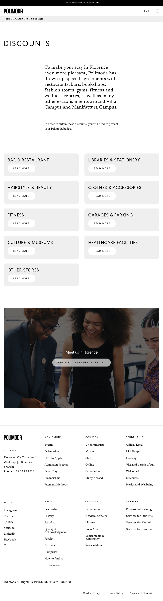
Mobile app (133, 451)
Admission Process (56, 464)
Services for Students (139, 516)
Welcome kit (134, 471)
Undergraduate (94, 445)
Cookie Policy (91, 593)
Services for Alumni (138, 522)
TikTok (8, 516)
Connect (92, 501)
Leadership (51, 509)
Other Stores (23, 270)
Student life (21, 19)
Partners (50, 545)
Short (88, 458)
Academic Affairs (96, 516)
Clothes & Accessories (115, 187)
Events (49, 445)
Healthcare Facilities (113, 242)
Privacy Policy (114, 593)
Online (89, 464)
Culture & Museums (30, 242)
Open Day (51, 471)
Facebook (10, 539)
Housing (131, 458)
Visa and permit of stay (140, 464)
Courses (91, 437)
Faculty (49, 538)
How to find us (54, 558)
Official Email (134, 445)
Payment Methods (56, 484)
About (49, 501)
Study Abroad (94, 478)
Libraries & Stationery (114, 160)
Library (90, 522)
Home (7, 19)
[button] (149, 11)
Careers (132, 501)
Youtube (9, 528)
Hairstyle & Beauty (30, 187)
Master (89, 451)
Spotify (8, 522)
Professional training (139, 509)
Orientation (52, 451)
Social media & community (94, 537)
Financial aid (52, 478)
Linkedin (9, 534)
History (49, 516)
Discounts (132, 478)
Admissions (53, 437)
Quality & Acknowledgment (56, 531)
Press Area (91, 529)
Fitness (16, 215)
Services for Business (139, 529)
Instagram (10, 510)
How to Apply (53, 458)
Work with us (93, 545)
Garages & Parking (110, 215)
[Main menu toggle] (157, 11)
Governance (52, 565)
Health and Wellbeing (139, 484)
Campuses (51, 552)
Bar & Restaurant (28, 160)
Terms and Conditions (142, 593)
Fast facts (50, 522)
